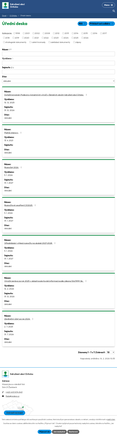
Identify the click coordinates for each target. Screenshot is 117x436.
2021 (36, 37)
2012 (57, 33)
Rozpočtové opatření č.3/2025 (20, 205)
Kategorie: (7, 33)
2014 (76, 33)
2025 (76, 37)
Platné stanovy (13, 132)
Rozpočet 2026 (13, 167)
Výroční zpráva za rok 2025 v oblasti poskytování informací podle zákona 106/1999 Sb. (45, 281)
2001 (27, 33)
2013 (67, 33)
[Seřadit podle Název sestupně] (11, 50)
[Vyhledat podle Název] (58, 54)
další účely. (111, 419)
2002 (37, 33)
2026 (86, 37)
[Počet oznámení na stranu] (110, 352)
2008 (47, 33)
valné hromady (39, 42)
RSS (82, 23)
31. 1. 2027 (8, 182)
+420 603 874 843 (14, 392)
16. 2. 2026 (9, 288)
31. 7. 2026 (9, 334)
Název (6, 49)
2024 (66, 37)
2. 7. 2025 (8, 326)
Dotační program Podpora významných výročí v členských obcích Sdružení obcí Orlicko (46, 94)
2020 (26, 37)
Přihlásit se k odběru (102, 23)
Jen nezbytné (59, 432)
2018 (7, 37)
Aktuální (8, 118)
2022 (46, 37)
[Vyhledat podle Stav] (58, 81)
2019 (17, 37)
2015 (86, 33)
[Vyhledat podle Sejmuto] (58, 72)
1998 (18, 33)
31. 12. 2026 (9, 110)
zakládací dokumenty (60, 42)
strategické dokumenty (15, 42)
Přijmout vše (44, 432)
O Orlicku (13, 15)
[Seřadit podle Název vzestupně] (11, 49)
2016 (95, 33)
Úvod (4, 15)
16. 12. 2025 (9, 102)
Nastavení (73, 432)
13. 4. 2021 (8, 140)
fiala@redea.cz (12, 396)
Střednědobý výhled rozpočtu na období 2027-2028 (30, 243)
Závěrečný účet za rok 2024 (19, 319)
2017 (105, 33)
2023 (56, 37)
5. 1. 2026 (8, 175)
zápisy (78, 42)
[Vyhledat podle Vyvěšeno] (58, 63)
